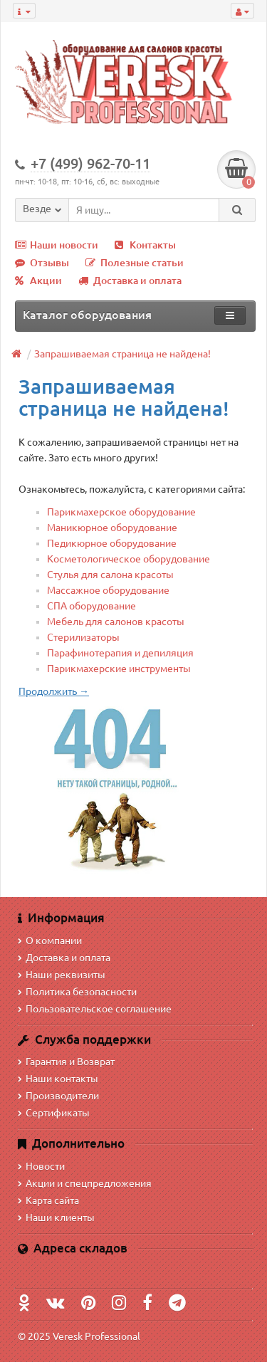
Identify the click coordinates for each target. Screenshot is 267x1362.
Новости (41, 1166)
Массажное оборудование (108, 590)
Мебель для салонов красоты (115, 621)
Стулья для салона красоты (110, 574)
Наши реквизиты (61, 974)
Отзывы (42, 262)
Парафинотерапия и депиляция (120, 653)
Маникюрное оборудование (112, 527)
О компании (50, 940)
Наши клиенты (56, 1217)
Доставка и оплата (130, 280)
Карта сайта (48, 1200)
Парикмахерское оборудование (121, 512)
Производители (58, 1095)
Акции (38, 280)
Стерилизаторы (83, 637)
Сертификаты (54, 1113)
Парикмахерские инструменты (119, 668)
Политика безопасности (77, 991)
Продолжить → (54, 691)
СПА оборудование (91, 606)
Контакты (145, 245)
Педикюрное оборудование (112, 543)
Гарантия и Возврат (66, 1061)
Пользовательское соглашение (95, 1009)
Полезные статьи (134, 262)
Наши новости (56, 245)
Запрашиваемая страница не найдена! (122, 354)
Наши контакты (58, 1078)
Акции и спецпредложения (85, 1183)
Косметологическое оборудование (128, 559)
